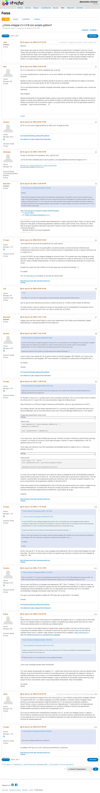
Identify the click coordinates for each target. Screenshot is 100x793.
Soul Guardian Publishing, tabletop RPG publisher (35, 135)
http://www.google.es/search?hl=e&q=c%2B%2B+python (40, 211)
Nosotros (79, 8)
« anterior (85, 30)
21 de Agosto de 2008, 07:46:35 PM (33, 66)
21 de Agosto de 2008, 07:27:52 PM (33, 42)
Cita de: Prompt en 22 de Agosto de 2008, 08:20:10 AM (37, 338)
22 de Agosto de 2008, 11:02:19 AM (33, 333)
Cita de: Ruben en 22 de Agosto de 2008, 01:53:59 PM (37, 731)
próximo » (93, 30)
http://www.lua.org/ (81, 633)
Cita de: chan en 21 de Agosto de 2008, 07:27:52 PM (36, 188)
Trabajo (36, 8)
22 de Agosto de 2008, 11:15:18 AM (33, 507)
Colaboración (46, 8)
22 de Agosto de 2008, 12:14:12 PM (33, 568)
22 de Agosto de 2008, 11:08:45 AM (33, 381)
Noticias (28, 8)
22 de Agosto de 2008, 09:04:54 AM (33, 289)
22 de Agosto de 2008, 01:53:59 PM (33, 614)
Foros (63, 8)
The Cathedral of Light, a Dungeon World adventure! (35, 139)
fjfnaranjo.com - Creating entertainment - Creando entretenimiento (38, 165)
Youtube (22, 116)
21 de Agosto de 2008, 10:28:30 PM (33, 184)
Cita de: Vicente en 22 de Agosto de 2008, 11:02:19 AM (37, 511)
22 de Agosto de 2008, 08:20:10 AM (33, 240)
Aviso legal (5, 790)
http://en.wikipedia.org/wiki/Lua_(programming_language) (40, 635)
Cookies (31, 790)
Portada (20, 8)
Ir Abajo (5, 35)
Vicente (6, 122)
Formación (70, 8)
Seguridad (25, 790)
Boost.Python (29, 213)
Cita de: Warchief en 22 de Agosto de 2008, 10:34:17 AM (38, 386)
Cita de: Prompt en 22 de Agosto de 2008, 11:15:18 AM (37, 572)
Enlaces (55, 8)
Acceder (95, 4)
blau (4, 67)
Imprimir (92, 36)
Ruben (5, 614)
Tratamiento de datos (15, 790)
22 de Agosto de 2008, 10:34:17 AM (33, 317)
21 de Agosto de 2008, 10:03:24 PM (33, 152)
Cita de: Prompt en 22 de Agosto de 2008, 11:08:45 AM (37, 640)
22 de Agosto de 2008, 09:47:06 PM (33, 727)
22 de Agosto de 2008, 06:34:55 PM (33, 694)
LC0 (4, 289)
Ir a (65, 769)
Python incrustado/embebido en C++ (37, 215)
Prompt (6, 240)
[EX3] (45, 764)
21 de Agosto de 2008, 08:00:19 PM (33, 122)
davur (5, 694)
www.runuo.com (31, 276)
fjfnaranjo (7, 152)
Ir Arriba (5, 759)
